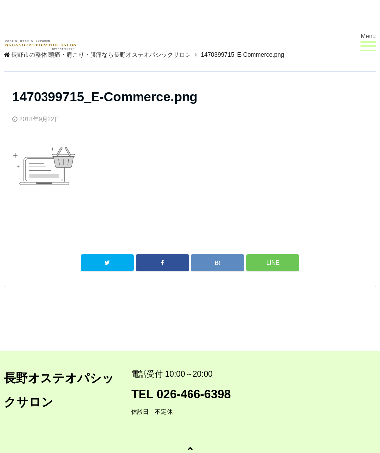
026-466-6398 (194, 394)
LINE (273, 262)
